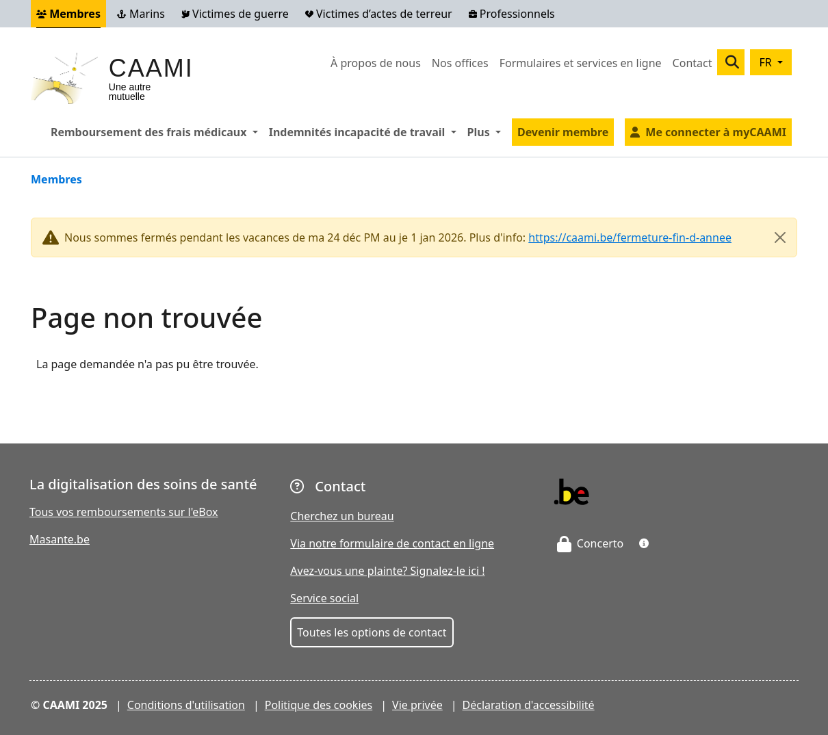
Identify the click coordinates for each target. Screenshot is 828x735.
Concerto (590, 543)
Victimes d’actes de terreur (378, 13)
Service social (324, 598)
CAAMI (151, 68)
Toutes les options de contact (371, 632)
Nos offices (460, 62)
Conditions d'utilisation (186, 704)
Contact (692, 62)
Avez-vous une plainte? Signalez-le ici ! (387, 570)
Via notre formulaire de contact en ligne (392, 543)
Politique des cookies (319, 704)
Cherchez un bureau (341, 516)
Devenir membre (562, 132)
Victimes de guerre (235, 13)
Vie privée (417, 704)
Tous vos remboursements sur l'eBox (123, 511)
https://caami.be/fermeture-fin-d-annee (630, 237)
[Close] (780, 237)
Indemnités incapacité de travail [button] (365, 131)
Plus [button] (486, 131)
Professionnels (512, 13)
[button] (644, 543)
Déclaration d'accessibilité (529, 704)
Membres (68, 13)
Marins (141, 13)
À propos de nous (376, 62)
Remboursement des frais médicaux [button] (157, 131)
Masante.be (59, 539)
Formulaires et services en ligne (581, 62)
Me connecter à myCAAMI (715, 132)
